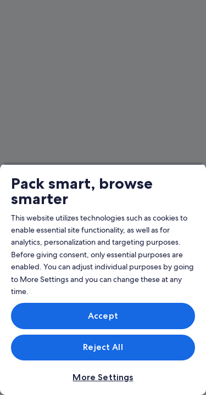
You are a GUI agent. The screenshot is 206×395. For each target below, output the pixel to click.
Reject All (103, 347)
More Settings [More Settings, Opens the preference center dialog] (103, 377)
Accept (103, 316)
